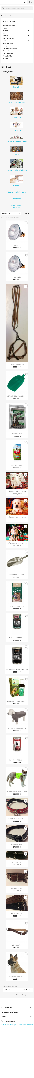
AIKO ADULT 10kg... (17, 465)
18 (9, 990)
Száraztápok (16, 87)
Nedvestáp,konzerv (17, 102)
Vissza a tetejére (23, 995)
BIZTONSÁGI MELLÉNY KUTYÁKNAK (17, 791)
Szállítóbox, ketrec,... (16, 206)
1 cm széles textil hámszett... (17, 364)
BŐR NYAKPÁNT (17, 945)
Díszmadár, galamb (10, 48)
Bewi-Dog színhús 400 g (17, 760)
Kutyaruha (16, 118)
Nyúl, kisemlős (8, 53)
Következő (27, 990)
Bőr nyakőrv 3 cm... (17, 862)
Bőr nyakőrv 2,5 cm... (17, 844)
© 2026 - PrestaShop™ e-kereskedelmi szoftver (17, 1025)
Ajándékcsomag (9, 26)
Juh (4, 41)
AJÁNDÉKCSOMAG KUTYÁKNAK (17, 491)
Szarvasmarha (8, 38)
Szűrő (27, 213)
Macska (6, 31)
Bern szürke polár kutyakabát (17, 728)
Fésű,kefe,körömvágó (17, 192)
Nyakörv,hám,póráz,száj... (18, 170)
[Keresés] (17, 8)
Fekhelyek (17, 199)
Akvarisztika (7, 56)
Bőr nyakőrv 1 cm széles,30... (17, 819)
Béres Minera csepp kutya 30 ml (17, 701)
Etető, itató (16, 130)
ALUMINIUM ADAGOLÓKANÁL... (17, 575)
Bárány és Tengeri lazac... (17, 606)
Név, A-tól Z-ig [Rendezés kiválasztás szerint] (11, 213)
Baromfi (6, 51)
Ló (4, 33)
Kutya (5, 28)
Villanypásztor (8, 43)
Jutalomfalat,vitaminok (18, 142)
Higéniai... (17, 186)
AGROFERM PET (17, 434)
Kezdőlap (9, 21)
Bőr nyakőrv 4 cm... (17, 913)
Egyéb (5, 58)
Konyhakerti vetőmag (10, 46)
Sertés (5, 36)
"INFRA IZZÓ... (17, 245)
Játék (16, 155)
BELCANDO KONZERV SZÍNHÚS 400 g (17, 669)
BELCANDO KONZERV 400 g (17, 638)
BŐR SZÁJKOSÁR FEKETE (17, 976)
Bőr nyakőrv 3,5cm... (17, 888)
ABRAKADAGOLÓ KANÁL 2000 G (17, 396)
